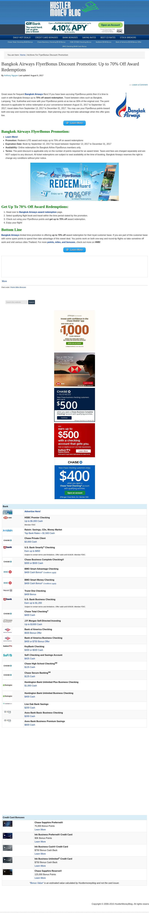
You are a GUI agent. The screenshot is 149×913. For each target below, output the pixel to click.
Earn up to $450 (32, 552)
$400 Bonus (30, 595)
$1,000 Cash (30, 687)
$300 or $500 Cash (33, 564)
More (4, 282)
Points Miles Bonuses (18, 288)
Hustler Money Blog (74, 9)
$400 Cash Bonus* (40, 573)
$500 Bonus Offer (33, 634)
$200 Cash (29, 709)
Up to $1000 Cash (33, 625)
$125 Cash (29, 668)
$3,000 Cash (30, 543)
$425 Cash (29, 660)
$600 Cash (29, 726)
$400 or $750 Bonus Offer (37, 642)
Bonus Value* (37, 884)
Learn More (40, 830)
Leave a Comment (140, 85)
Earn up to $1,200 (33, 604)
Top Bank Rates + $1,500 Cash (39, 534)
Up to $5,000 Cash (33, 522)
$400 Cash (29, 616)
